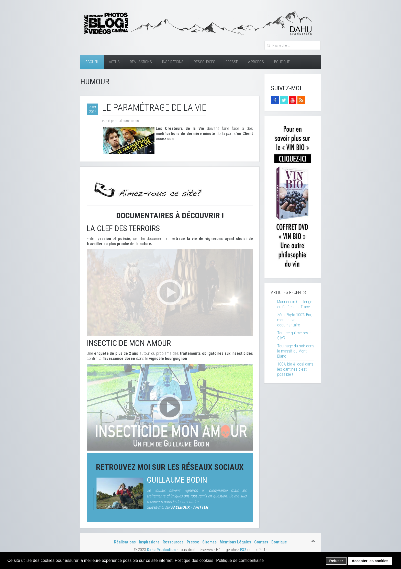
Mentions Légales (236, 542)
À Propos (256, 62)
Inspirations (173, 62)
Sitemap (209, 542)
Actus (114, 62)
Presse (232, 62)
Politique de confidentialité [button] (240, 560)
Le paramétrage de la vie (154, 107)
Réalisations (141, 62)
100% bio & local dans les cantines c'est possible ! (295, 369)
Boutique (282, 62)
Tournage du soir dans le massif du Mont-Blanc (295, 351)
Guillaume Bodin (177, 480)
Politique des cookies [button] (194, 560)
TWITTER (200, 507)
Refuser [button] (336, 561)
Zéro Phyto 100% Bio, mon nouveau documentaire (294, 319)
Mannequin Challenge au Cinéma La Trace (294, 304)
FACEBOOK (180, 507)
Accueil (92, 62)
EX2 (243, 549)
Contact (261, 542)
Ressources (204, 62)
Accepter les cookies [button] (370, 561)
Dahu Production (161, 549)
